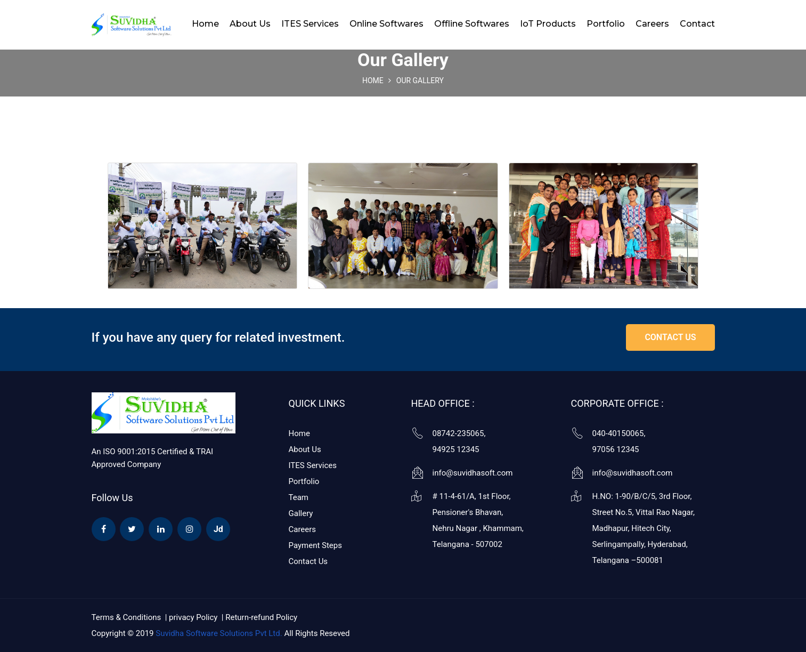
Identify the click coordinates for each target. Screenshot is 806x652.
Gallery (301, 513)
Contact (697, 24)
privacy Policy (194, 617)
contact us (670, 337)
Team (299, 497)
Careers (652, 24)
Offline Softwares (471, 24)
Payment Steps (315, 545)
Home (205, 24)
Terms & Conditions (126, 617)
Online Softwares (386, 24)
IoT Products (548, 24)
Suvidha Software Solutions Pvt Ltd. (219, 633)
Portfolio (606, 24)
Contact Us (308, 561)
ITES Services (310, 24)
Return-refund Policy (261, 617)
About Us (250, 24)
